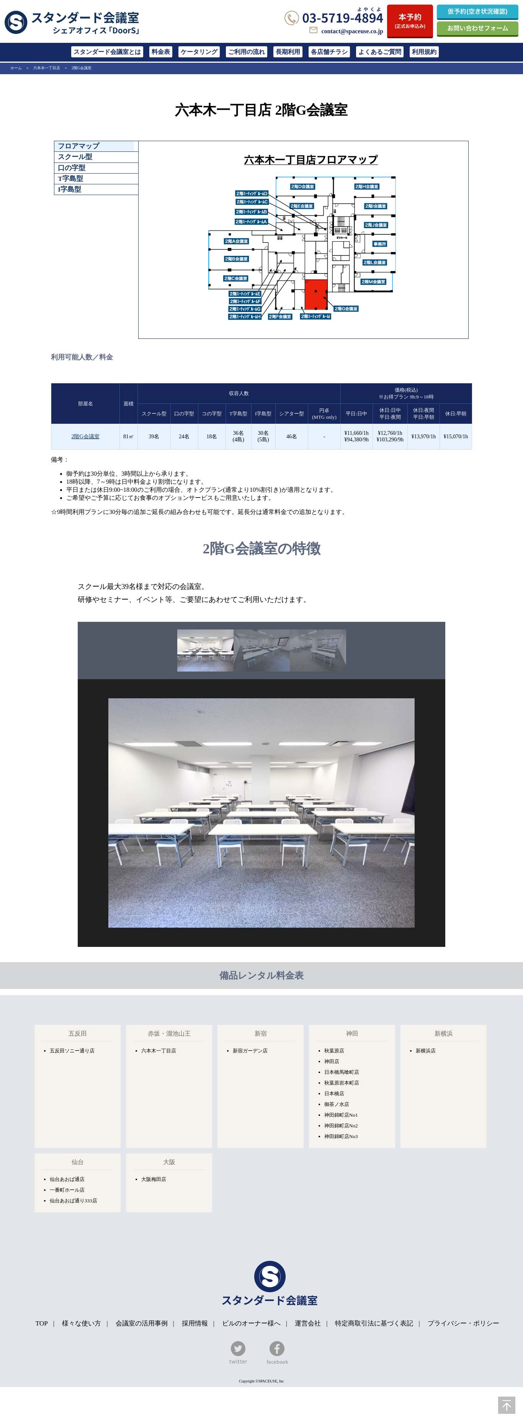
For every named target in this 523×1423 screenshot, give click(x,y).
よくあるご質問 (379, 52)
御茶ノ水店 (336, 1104)
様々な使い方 (82, 1323)
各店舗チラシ (329, 52)
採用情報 (195, 1323)
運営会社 (308, 1323)
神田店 (331, 1061)
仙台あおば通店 (67, 1179)
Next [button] (451, 813)
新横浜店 (426, 1051)
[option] (205, 650)
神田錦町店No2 (341, 1126)
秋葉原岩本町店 (341, 1083)
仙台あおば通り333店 (73, 1200)
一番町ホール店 (67, 1190)
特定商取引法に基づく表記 (374, 1323)
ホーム (16, 68)
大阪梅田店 (153, 1179)
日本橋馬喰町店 (341, 1072)
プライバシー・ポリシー (463, 1323)
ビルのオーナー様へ (251, 1323)
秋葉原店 (334, 1051)
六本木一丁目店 (46, 68)
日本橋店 (334, 1093)
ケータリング (199, 52)
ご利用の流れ (246, 52)
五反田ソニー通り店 (72, 1051)
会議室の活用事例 (142, 1323)
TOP (41, 1323)
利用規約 (424, 52)
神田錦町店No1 (341, 1115)
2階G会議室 (82, 68)
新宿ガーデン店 (250, 1051)
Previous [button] (72, 813)
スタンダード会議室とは (107, 52)
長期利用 (288, 52)
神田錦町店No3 (341, 1136)
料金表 (161, 52)
